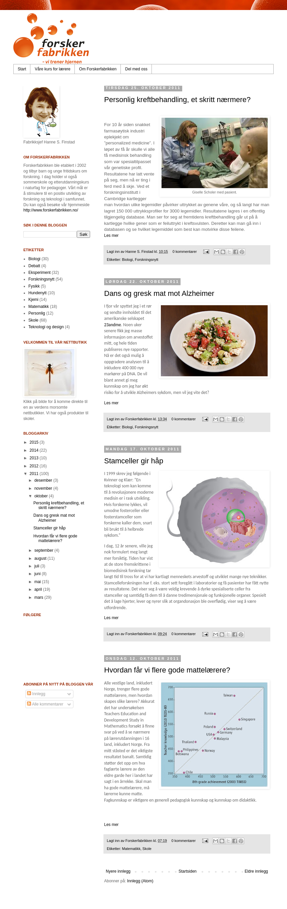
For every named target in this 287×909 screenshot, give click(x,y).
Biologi (127, 260)
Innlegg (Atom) (140, 881)
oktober (41, 496)
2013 (35, 458)
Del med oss (136, 69)
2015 (35, 442)
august (40, 558)
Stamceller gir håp (133, 461)
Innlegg (36, 694)
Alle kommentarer (45, 704)
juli (37, 566)
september (44, 550)
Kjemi (33, 299)
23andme (112, 325)
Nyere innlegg (118, 871)
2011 (35, 473)
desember (43, 480)
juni (38, 573)
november (43, 488)
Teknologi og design (46, 327)
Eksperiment (39, 272)
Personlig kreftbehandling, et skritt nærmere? (177, 99)
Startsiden (188, 871)
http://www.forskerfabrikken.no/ (50, 210)
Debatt (34, 266)
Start (22, 69)
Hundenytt (37, 293)
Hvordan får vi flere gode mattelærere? (167, 670)
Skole (147, 849)
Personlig (36, 313)
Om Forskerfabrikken (97, 69)
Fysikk (34, 286)
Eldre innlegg (256, 871)
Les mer (111, 235)
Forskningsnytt (146, 260)
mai (38, 581)
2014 (35, 450)
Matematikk (131, 849)
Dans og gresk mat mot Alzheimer (159, 293)
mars (39, 597)
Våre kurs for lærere (52, 69)
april (38, 589)
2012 (35, 466)
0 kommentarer (185, 252)
